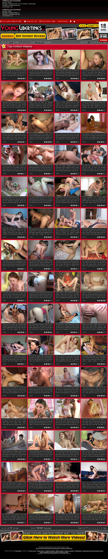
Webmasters (78, 551)
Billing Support (60, 551)
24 (5, 42)
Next (105, 42)
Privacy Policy (40, 551)
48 (8, 42)
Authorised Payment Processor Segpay (93, 551)
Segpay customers (69, 551)
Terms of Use (32, 551)
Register (105, 21)
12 (2, 42)
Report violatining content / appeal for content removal (54, 552)
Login (97, 21)
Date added (47, 42)
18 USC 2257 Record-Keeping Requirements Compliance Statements (54, 548)
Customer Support (50, 551)
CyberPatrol (18, 551)
